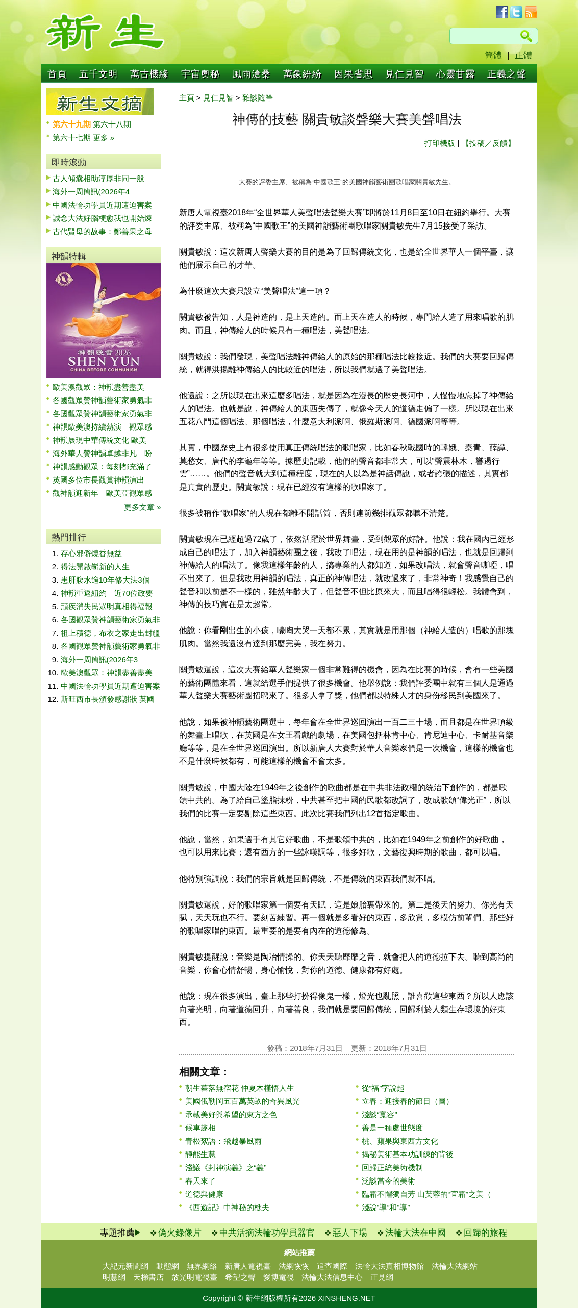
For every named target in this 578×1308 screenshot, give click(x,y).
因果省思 (353, 74)
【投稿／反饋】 (488, 143)
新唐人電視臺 (248, 1266)
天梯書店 (148, 1277)
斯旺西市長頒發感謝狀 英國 (108, 699)
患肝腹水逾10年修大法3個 (105, 579)
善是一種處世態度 (392, 1127)
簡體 (493, 55)
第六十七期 (73, 137)
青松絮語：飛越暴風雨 (223, 1141)
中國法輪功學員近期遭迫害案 (102, 204)
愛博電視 (278, 1277)
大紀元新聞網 (125, 1266)
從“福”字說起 (383, 1088)
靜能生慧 (200, 1154)
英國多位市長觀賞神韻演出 (102, 479)
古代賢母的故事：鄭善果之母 (102, 231)
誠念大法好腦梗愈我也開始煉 (102, 218)
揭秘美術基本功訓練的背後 (408, 1154)
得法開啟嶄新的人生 (95, 566)
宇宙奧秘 (200, 74)
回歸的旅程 (485, 1233)
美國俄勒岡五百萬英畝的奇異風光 (242, 1101)
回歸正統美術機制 (392, 1167)
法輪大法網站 (455, 1266)
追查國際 (332, 1266)
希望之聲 (240, 1277)
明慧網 (114, 1277)
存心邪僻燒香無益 (91, 553)
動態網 (167, 1266)
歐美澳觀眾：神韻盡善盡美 (102, 387)
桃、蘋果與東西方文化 (400, 1141)
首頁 (57, 74)
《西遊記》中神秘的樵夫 (227, 1207)
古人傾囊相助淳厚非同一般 (98, 178)
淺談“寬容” (379, 1114)
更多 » (104, 137)
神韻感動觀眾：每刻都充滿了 (102, 466)
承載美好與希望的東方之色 (231, 1114)
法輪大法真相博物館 (389, 1266)
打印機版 (439, 143)
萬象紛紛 (302, 74)
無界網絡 (202, 1266)
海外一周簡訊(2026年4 (91, 191)
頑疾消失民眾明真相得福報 (107, 606)
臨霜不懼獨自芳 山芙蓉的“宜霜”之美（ (426, 1194)
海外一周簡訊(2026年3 (99, 659)
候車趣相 (200, 1127)
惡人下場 (350, 1233)
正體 (523, 55)
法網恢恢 (294, 1266)
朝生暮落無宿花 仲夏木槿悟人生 (239, 1088)
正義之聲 (506, 74)
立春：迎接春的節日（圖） (408, 1101)
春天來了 (200, 1180)
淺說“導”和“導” (386, 1207)
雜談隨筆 (257, 97)
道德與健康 (204, 1194)
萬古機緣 (149, 74)
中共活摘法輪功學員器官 (267, 1233)
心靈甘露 (455, 74)
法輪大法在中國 (415, 1233)
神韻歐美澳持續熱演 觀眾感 (102, 426)
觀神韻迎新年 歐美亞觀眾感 (102, 493)
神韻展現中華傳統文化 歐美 (99, 440)
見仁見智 (404, 74)
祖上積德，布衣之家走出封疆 (110, 632)
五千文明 (98, 74)
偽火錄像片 (180, 1233)
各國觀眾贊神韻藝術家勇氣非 (102, 400)
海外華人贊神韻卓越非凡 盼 (102, 453)
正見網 (381, 1277)
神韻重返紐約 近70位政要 (107, 593)
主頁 (186, 97)
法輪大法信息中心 (332, 1277)
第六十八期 (112, 124)
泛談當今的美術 (388, 1180)
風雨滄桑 (251, 74)
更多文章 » (142, 506)
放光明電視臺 (194, 1277)
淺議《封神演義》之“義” (226, 1167)
